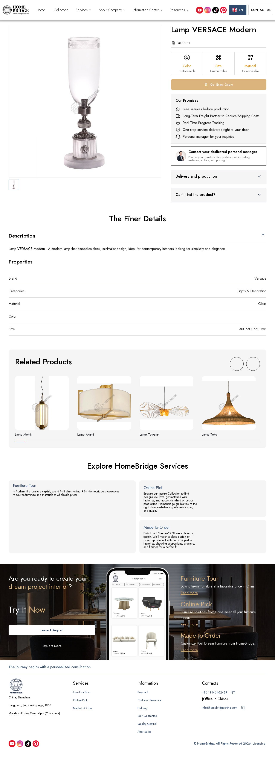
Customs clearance (149, 700)
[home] (15, 10)
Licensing (258, 743)
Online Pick (80, 700)
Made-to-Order (82, 708)
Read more (189, 592)
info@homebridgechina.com (219, 707)
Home (41, 10)
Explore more (52, 646)
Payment (143, 692)
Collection (61, 10)
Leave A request (51, 630)
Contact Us (260, 10)
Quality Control (147, 724)
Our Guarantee (147, 716)
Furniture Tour (82, 692)
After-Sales (144, 732)
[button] (83, 10)
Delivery (143, 708)
